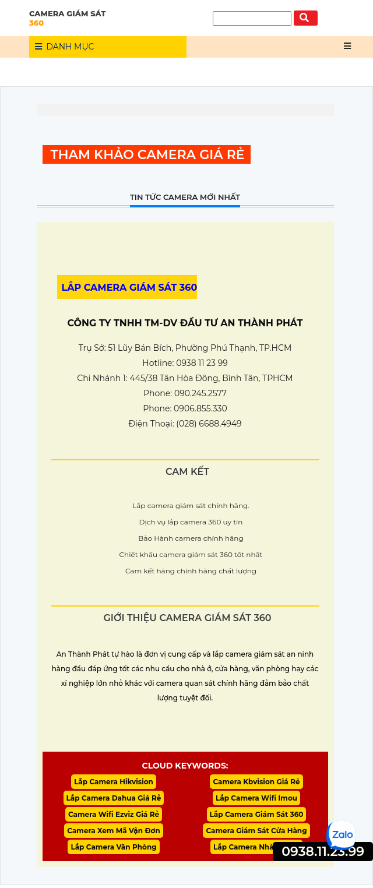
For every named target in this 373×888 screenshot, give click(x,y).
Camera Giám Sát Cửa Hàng (256, 833)
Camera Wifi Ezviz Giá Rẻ (113, 816)
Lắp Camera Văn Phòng (113, 849)
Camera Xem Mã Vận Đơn (113, 833)
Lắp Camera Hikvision (113, 782)
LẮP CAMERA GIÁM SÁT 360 (130, 287)
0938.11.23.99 (322, 851)
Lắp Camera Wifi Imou (256, 799)
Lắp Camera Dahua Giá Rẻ (113, 799)
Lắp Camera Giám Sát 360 (257, 816)
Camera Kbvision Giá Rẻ (256, 782)
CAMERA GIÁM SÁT (107, 18)
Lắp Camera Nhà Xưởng (256, 849)
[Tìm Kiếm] (252, 18)
